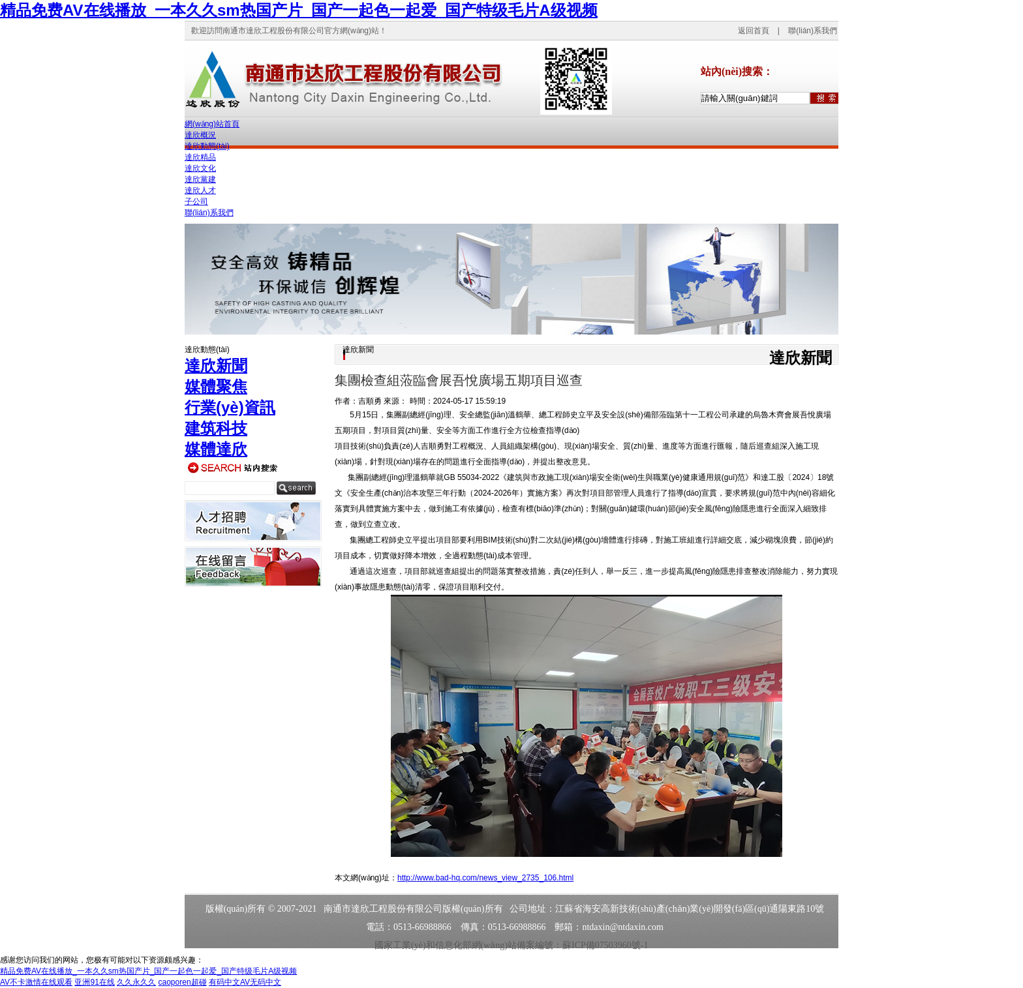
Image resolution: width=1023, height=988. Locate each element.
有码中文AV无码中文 (245, 982)
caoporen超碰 (183, 982)
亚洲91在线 (94, 982)
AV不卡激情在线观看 (36, 982)
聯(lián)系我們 (812, 30)
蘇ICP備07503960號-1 (605, 945)
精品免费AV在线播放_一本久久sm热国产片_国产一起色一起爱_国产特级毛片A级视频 (299, 10)
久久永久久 (136, 982)
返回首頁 (753, 30)
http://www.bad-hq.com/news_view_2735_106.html (485, 877)
